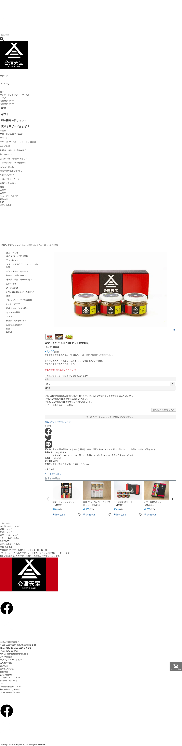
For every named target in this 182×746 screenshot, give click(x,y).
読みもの (4, 199)
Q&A (2, 202)
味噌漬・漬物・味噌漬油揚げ (19, 279)
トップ (3, 98)
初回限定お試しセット (16, 275)
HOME (3, 245)
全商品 (3, 193)
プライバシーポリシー (10, 692)
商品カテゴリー (7, 101)
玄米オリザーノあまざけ (17, 271)
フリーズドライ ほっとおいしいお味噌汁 (22, 265)
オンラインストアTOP (10, 677)
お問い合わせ (6, 205)
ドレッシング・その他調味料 (19, 300)
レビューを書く (51, 405)
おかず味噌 (11, 284)
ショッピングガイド (9, 196)
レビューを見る (66, 405)
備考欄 (47, 388)
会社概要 (4, 671)
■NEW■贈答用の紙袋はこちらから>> (61, 370)
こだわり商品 (6, 663)
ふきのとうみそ (21, 245)
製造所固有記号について (11, 686)
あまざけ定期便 (13, 312)
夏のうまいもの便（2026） (18, 256)
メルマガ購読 (6, 657)
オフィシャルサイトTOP (11, 660)
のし (47, 379)
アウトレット (12, 260)
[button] (48, 499)
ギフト (9, 316)
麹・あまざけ (12, 288)
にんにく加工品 (13, 304)
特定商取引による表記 (10, 689)
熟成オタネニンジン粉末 (17, 308)
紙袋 (8, 329)
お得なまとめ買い (14, 325)
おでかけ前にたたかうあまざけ (20, 292)
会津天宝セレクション (16, 320)
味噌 (8, 296)
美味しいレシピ (7, 669)
